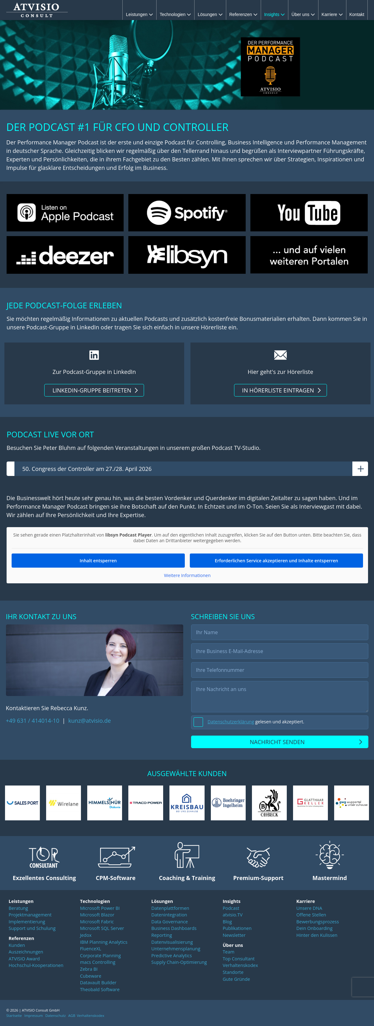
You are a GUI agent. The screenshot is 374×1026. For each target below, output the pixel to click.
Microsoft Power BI (100, 909)
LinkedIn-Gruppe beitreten (91, 390)
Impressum (33, 1016)
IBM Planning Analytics (103, 943)
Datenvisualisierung (172, 943)
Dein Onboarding (315, 929)
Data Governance (169, 923)
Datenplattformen (170, 909)
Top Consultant (239, 960)
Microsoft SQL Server (102, 929)
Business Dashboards (173, 929)
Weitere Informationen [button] (187, 576)
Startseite (14, 1016)
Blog (227, 923)
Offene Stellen (311, 916)
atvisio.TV (233, 916)
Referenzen (243, 14)
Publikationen (237, 929)
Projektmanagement (30, 916)
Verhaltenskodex (240, 966)
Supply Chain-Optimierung (179, 963)
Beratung (18, 909)
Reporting (161, 936)
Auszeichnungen (26, 953)
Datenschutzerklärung (231, 723)
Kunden (17, 946)
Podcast (231, 909)
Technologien (175, 14)
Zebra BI (89, 970)
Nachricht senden (277, 743)
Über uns (303, 14)
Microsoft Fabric (97, 923)
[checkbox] (279, 723)
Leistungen (139, 14)
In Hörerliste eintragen (278, 390)
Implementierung (27, 923)
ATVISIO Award (24, 960)
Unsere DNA (309, 909)
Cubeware (90, 977)
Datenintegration (169, 916)
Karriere (332, 14)
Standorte (233, 973)
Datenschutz (55, 1016)
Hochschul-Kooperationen (36, 966)
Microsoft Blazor (97, 916)
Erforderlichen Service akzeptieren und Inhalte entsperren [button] (276, 561)
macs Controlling (97, 963)
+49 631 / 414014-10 (33, 721)
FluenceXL (90, 950)
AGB (71, 1016)
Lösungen (210, 14)
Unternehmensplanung (175, 950)
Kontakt (357, 14)
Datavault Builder (98, 983)
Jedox (86, 936)
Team (228, 953)
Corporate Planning (100, 956)
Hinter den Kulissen (317, 936)
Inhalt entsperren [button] (97, 561)
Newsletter (234, 936)
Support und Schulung (32, 929)
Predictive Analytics (171, 956)
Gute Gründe (236, 980)
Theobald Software (100, 990)
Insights (274, 14)
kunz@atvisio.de (89, 721)
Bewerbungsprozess (318, 923)
